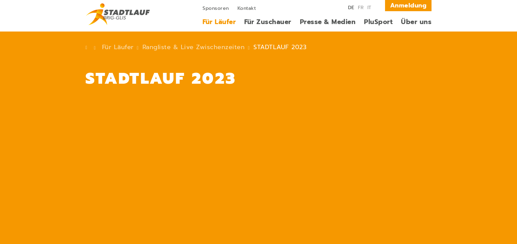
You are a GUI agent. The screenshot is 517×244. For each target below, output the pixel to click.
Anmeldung (408, 5)
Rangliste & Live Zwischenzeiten (193, 47)
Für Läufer (118, 47)
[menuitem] (216, 7)
